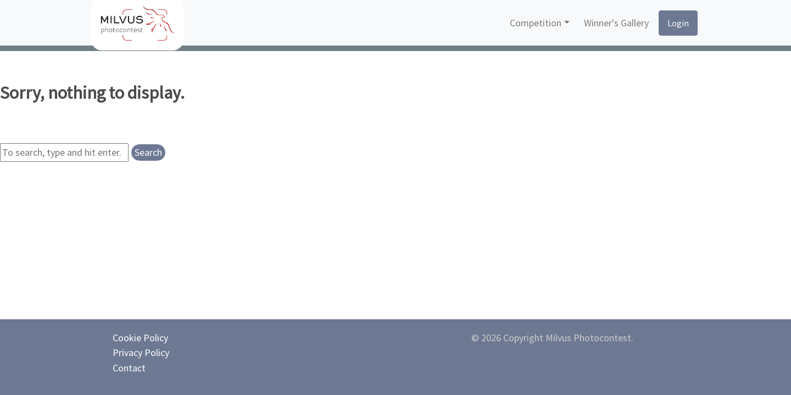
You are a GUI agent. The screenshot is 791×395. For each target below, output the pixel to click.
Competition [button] (535, 22)
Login (678, 23)
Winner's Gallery (616, 22)
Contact (129, 368)
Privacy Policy (141, 352)
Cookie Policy (140, 337)
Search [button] (148, 152)
